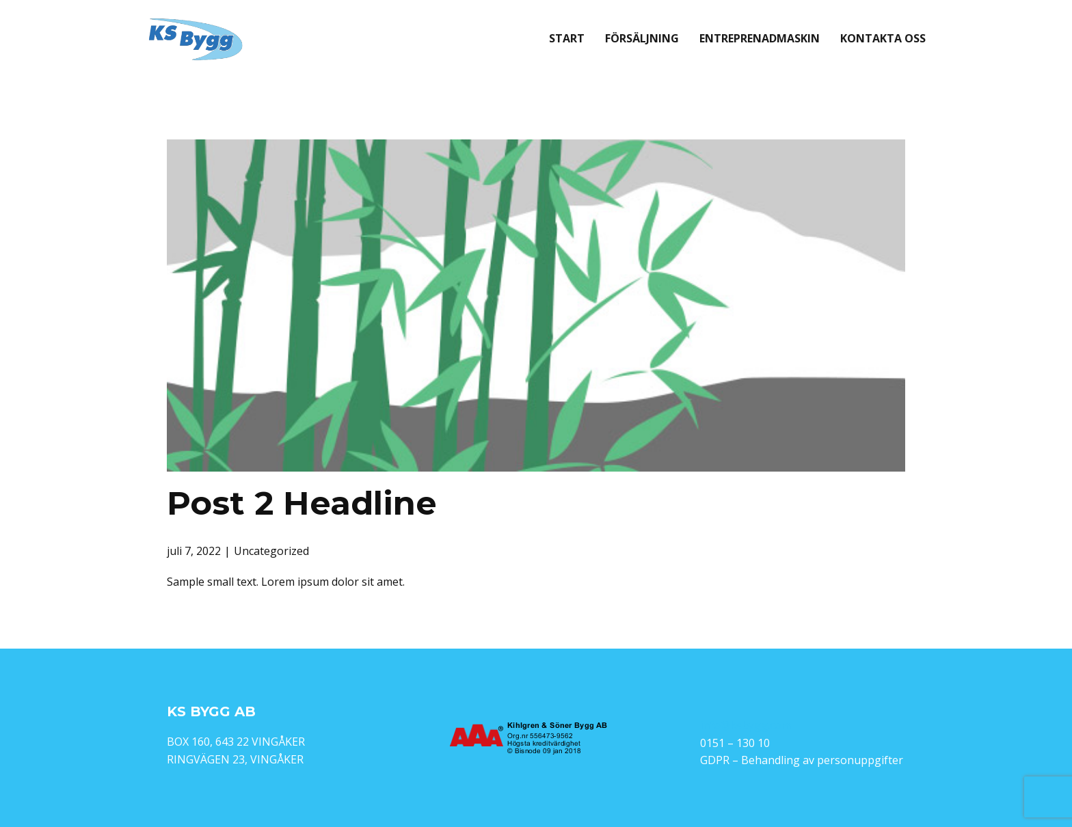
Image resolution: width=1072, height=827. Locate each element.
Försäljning (642, 38)
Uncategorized (271, 550)
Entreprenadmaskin (759, 38)
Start (567, 38)
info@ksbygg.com (745, 725)
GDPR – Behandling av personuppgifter (801, 760)
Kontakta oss (883, 38)
